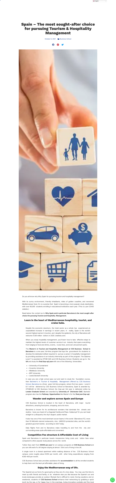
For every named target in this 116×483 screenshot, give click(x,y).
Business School (66, 39)
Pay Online (100, 6)
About (43, 6)
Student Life (78, 6)
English (96, 1)
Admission (66, 6)
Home (36, 6)
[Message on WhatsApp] (112, 482)
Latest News (89, 6)
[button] (53, 44)
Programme (54, 6)
